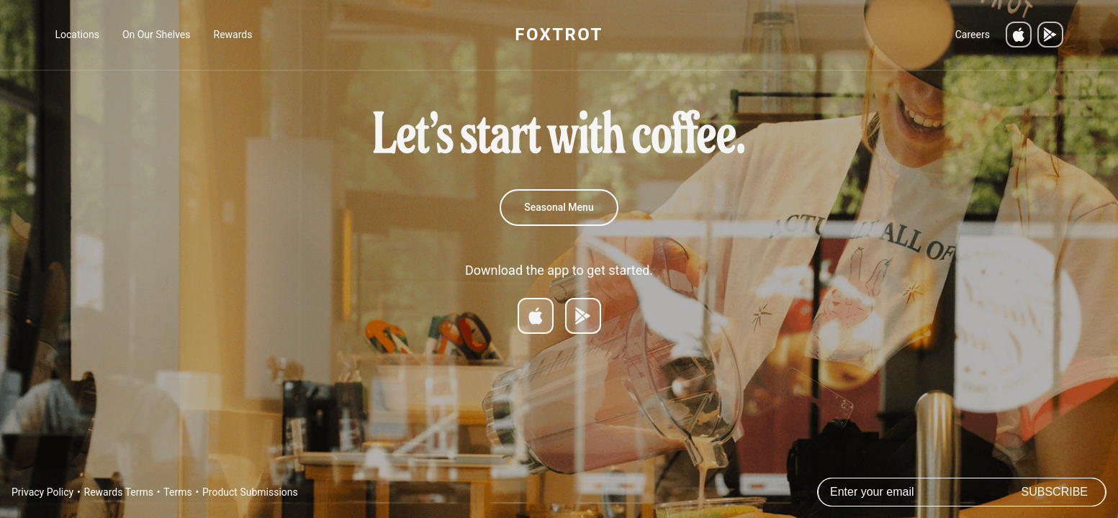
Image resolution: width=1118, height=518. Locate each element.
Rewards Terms (118, 492)
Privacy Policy (42, 492)
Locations (77, 34)
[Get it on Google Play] (1050, 34)
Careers (972, 34)
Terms (177, 492)
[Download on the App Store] (1019, 34)
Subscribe (1055, 492)
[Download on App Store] (536, 316)
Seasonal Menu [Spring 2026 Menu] (558, 207)
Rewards (233, 34)
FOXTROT (559, 34)
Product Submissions (250, 492)
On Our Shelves (156, 34)
